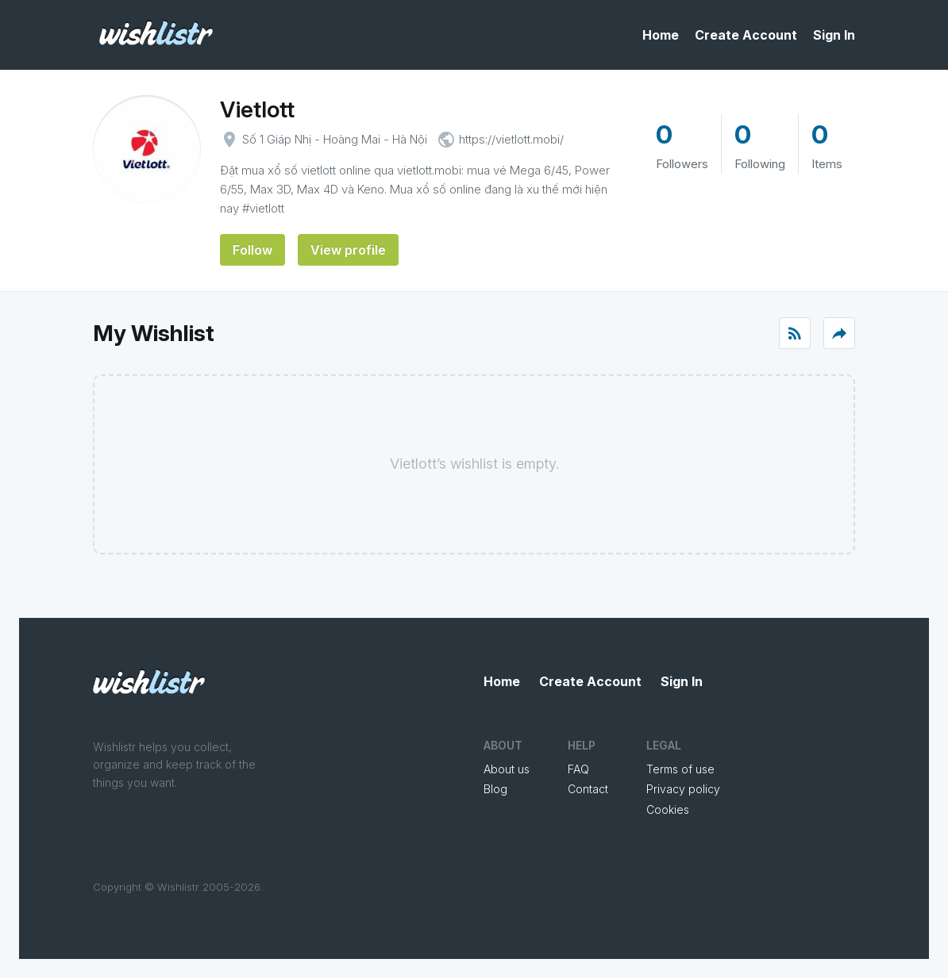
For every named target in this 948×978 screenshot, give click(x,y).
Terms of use (680, 769)
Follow (252, 250)
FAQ (578, 769)
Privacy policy (683, 789)
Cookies (667, 809)
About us (507, 769)
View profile (348, 250)
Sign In (834, 35)
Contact (588, 789)
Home (660, 35)
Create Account (746, 35)
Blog (495, 789)
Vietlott (257, 109)
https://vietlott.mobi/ (511, 139)
